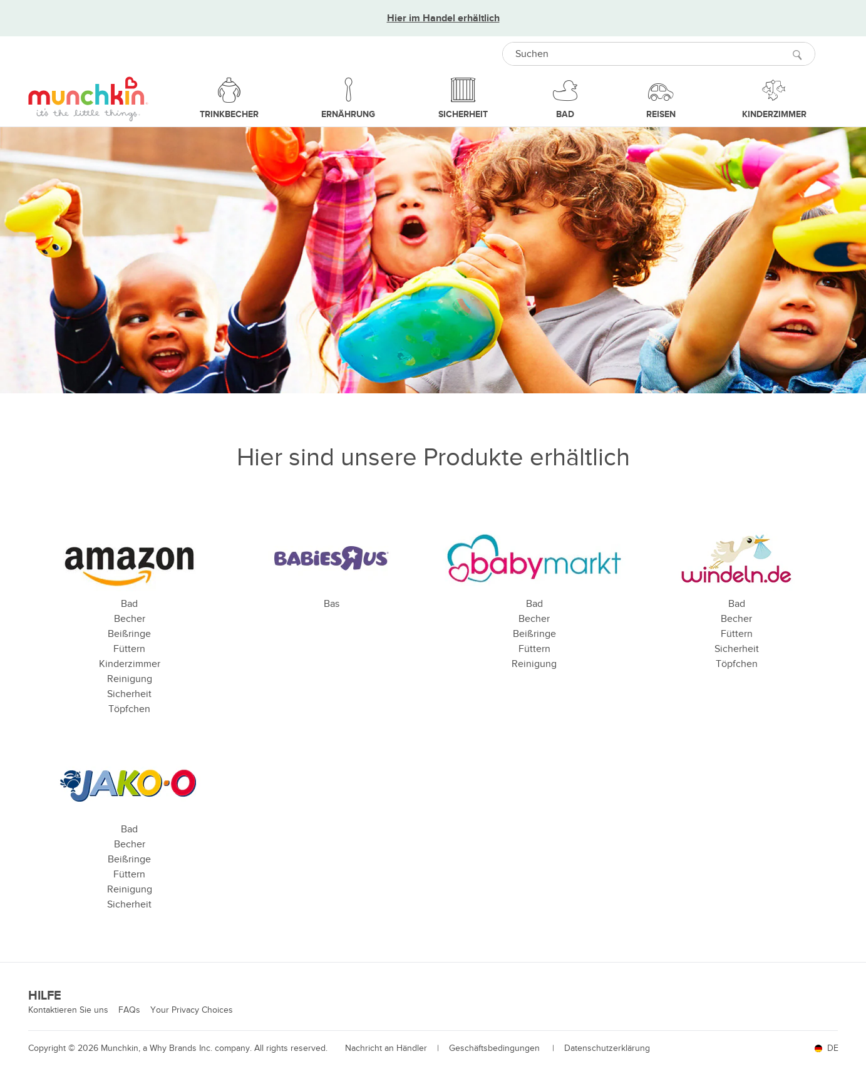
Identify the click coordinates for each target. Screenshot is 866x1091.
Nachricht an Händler (386, 1048)
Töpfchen (129, 709)
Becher (129, 618)
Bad (129, 603)
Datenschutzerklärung (607, 1048)
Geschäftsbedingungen (495, 1048)
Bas (331, 603)
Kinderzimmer (129, 664)
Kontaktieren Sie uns (68, 1010)
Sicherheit (129, 694)
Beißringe (129, 633)
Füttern (129, 648)
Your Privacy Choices (191, 1010)
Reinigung (129, 679)
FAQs (129, 1010)
